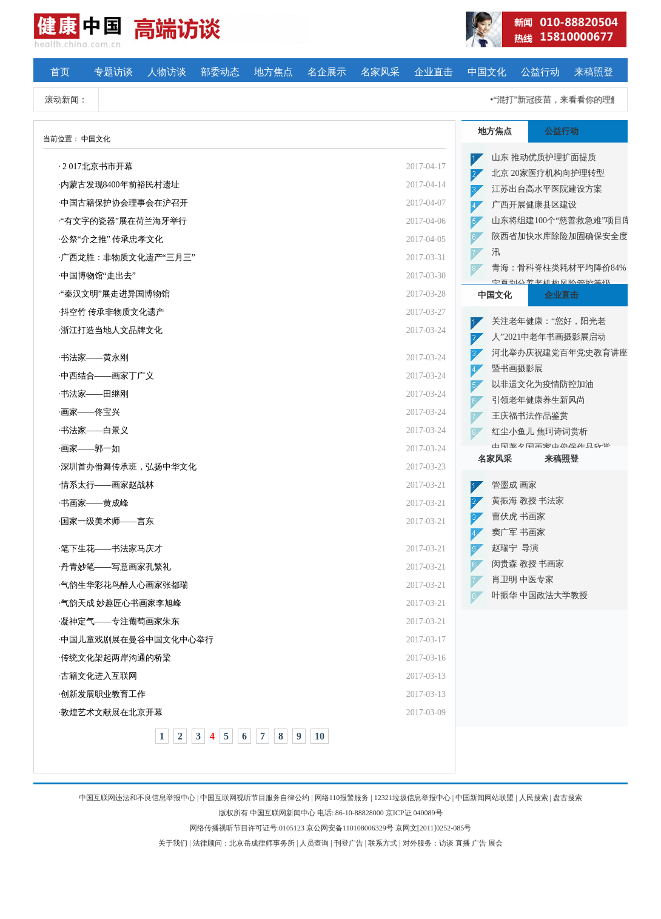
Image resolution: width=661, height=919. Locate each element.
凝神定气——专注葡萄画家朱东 (120, 621)
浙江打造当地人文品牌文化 (112, 330)
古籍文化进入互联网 (99, 676)
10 (319, 736)
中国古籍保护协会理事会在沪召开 (124, 202)
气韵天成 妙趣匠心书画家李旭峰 (121, 603)
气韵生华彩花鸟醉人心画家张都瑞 (124, 585)
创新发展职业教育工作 (103, 694)
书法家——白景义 (95, 430)
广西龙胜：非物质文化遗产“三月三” (128, 257)
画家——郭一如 (90, 448)
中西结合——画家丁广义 (107, 375)
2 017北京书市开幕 (97, 166)
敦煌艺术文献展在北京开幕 (112, 712)
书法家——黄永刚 (95, 357)
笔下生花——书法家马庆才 (112, 548)
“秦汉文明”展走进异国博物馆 (115, 293)
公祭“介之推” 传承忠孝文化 (112, 239)
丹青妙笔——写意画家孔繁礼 (116, 566)
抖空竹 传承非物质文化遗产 (113, 312)
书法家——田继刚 (95, 394)
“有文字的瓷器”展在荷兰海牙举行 (124, 221)
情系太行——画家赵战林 (107, 485)
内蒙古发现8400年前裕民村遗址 (120, 184)
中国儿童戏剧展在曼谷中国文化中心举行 (137, 639)
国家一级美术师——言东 (107, 521)
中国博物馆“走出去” (98, 275)
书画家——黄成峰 (95, 503)
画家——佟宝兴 (90, 412)
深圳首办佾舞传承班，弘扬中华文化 (128, 466)
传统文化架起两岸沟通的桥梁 (116, 657)
